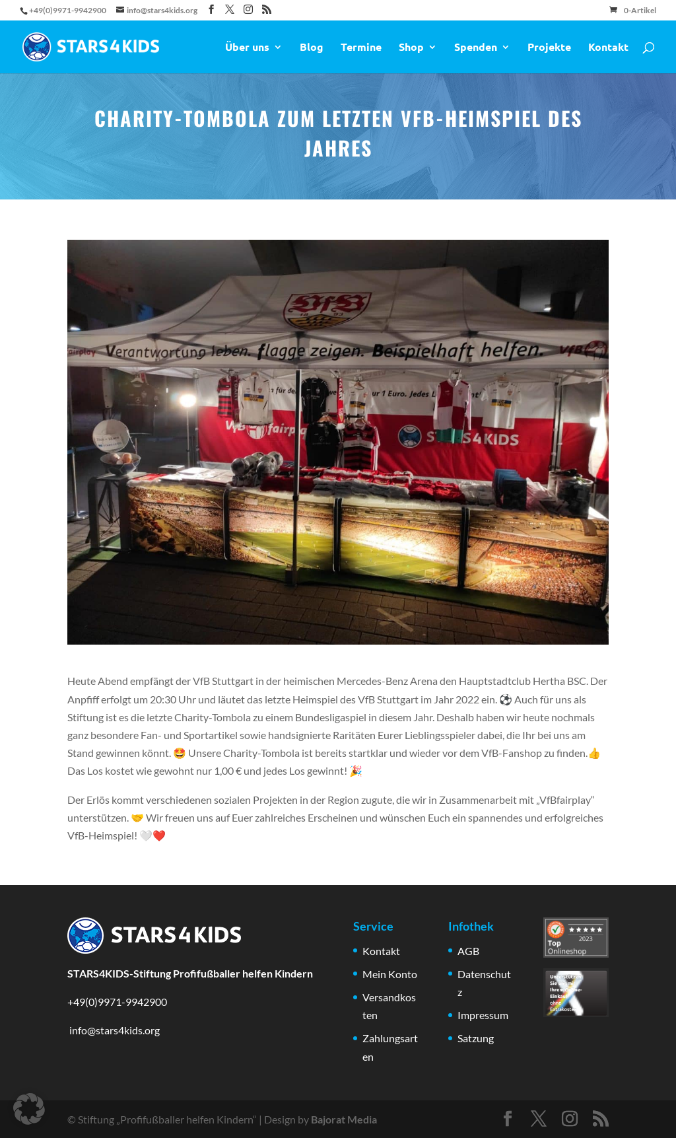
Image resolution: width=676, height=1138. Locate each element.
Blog (311, 47)
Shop (411, 47)
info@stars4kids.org (113, 1030)
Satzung (475, 1038)
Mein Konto (389, 974)
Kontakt (608, 47)
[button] (29, 1109)
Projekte (549, 47)
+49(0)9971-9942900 (117, 1001)
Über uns (247, 47)
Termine (361, 47)
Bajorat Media (344, 1119)
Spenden (475, 47)
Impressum (482, 1015)
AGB (468, 950)
